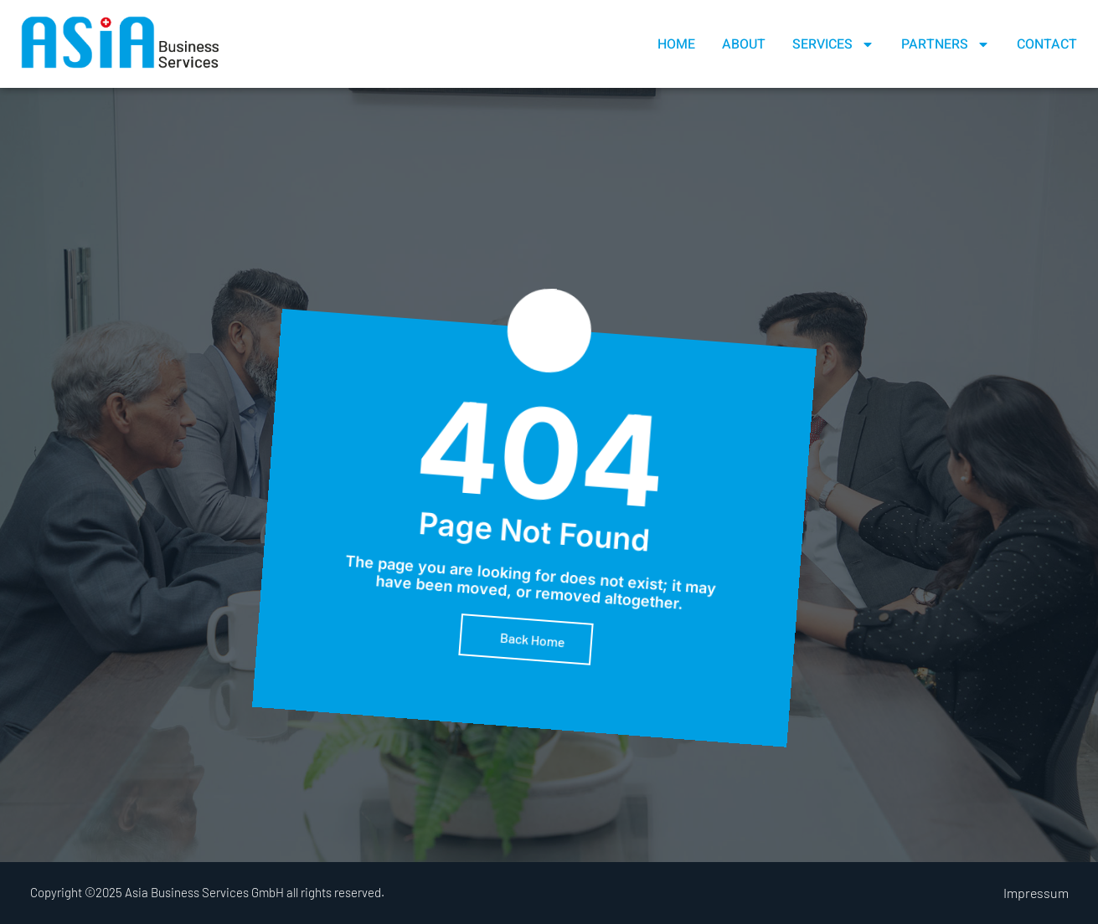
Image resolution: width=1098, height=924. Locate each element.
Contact (1047, 44)
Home (676, 44)
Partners (945, 44)
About (744, 44)
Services (833, 44)
